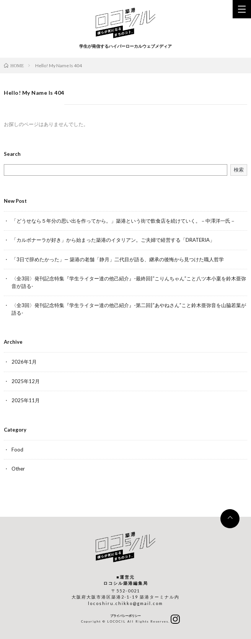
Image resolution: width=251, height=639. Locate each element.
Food (17, 449)
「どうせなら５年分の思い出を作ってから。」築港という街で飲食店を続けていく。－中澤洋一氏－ (123, 221)
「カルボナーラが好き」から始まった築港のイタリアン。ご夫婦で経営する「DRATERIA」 (113, 240)
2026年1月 (24, 362)
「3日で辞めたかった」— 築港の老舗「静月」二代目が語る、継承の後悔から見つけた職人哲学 (117, 259)
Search (12, 154)
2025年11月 (25, 400)
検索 (239, 170)
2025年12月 (25, 381)
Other (18, 469)
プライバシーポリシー (125, 616)
